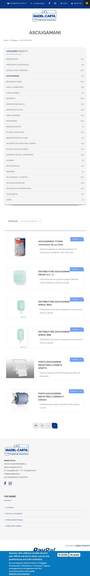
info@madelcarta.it (17, 3)
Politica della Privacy (14, 520)
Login (64, 3)
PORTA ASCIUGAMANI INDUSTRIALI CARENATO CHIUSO (51, 396)
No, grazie (74, 555)
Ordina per (13, 221)
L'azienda (10, 507)
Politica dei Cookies (13, 526)
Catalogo (14, 40)
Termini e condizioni (14, 514)
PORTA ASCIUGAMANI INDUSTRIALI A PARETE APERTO (50, 365)
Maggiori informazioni (19, 574)
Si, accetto (63, 555)
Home (5, 40)
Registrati (76, 3)
